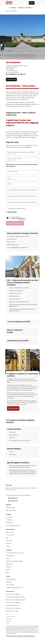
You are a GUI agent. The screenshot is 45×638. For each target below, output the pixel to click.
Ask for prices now (13, 408)
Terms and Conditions (10, 616)
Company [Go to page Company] (13, 7)
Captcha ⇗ (22, 219)
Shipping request (10, 507)
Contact (8, 546)
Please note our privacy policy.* (17, 208)
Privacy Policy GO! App (12, 611)
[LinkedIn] (7, 492)
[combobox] (22, 153)
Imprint (7, 614)
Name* (9, 184)
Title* (8, 177)
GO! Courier (9, 517)
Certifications (9, 564)
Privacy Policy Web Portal (12, 605)
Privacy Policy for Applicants (13, 602)
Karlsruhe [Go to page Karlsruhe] (28, 7)
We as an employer (11, 579)
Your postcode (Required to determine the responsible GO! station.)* (22, 190)
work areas (9, 582)
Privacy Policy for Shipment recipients (16, 600)
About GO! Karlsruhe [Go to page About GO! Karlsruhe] (11, 11)
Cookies (7, 623)
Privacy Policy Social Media (13, 608)
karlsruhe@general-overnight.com (16, 74)
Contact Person (11, 79)
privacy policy (12, 212)
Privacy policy (9, 618)
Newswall (8, 543)
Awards (8, 569)
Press (7, 572)
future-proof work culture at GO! (14, 553)
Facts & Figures (10, 555)
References (9, 567)
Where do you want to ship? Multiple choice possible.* (20, 152)
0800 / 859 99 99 (11, 498)
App (7, 538)
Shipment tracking (11, 510)
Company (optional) (12, 171)
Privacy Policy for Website (13, 594)
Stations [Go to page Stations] (21, 7)
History (8, 558)
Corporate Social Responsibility (14, 561)
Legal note (8, 621)
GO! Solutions (9, 523)
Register (31, 3)
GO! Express (9, 520)
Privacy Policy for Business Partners (15, 597)
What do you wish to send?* (14, 158)
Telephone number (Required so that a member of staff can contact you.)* (22, 202)
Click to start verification (18, 218)
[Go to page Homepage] (7, 8)
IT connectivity (10, 535)
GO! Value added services (13, 525)
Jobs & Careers (10, 585)
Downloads (9, 540)
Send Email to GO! (12, 501)
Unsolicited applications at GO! (14, 587)
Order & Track (9, 532)
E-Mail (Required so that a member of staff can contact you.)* (22, 196)
